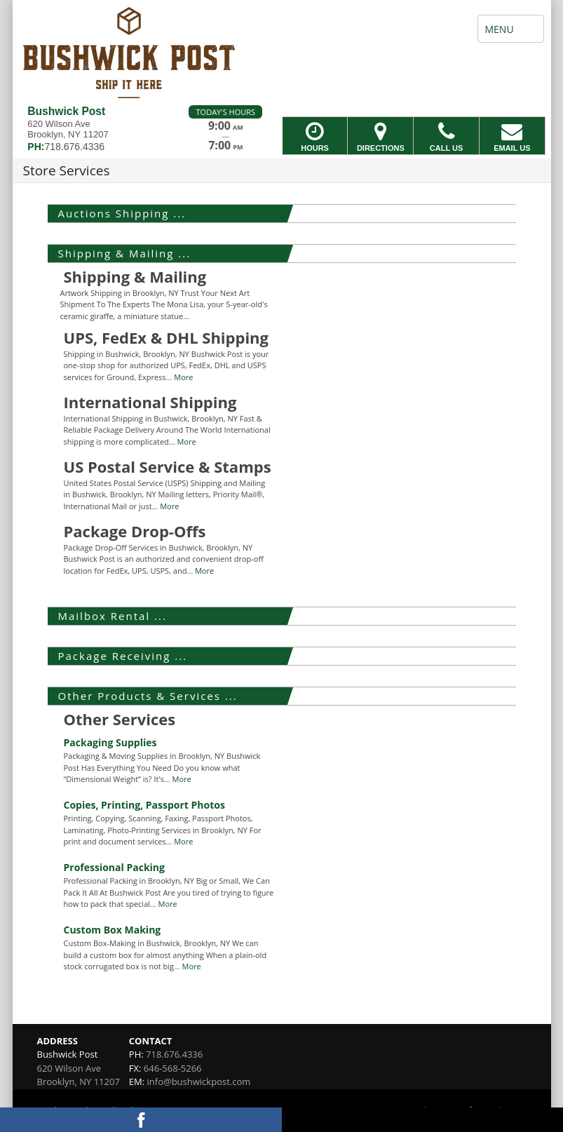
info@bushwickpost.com (199, 1081)
